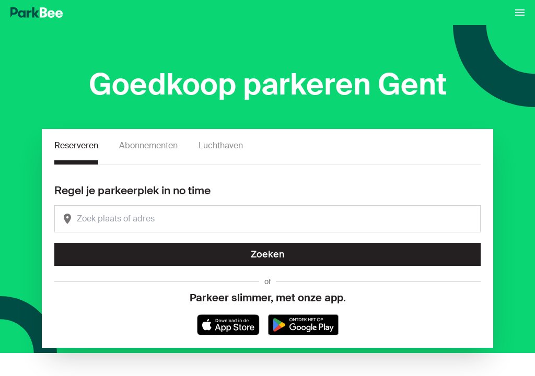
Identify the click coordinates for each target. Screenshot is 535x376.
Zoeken (268, 254)
